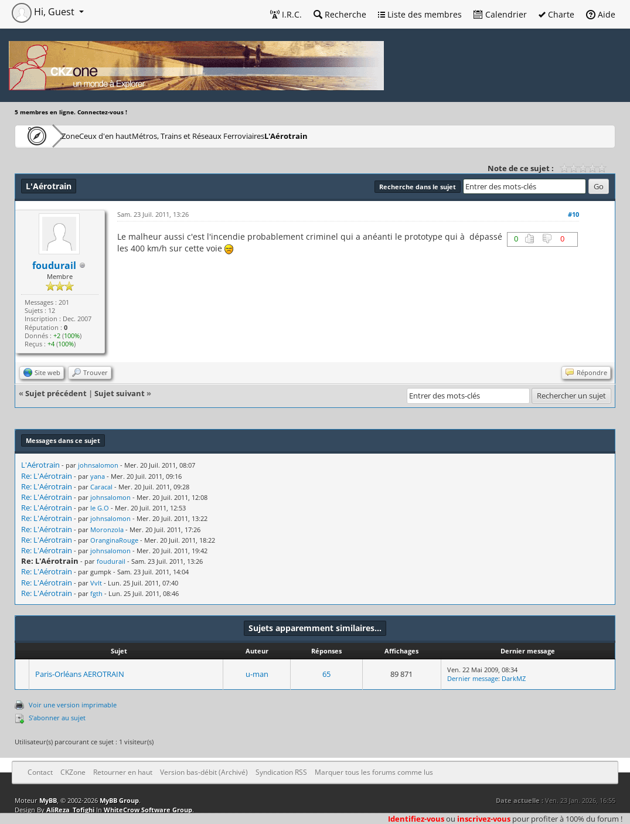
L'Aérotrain (358, 136)
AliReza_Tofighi (70, 809)
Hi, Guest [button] (44, 11)
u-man (257, 674)
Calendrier (500, 14)
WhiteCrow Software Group (148, 809)
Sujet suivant (119, 393)
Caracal (101, 486)
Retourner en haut (122, 772)
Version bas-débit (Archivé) (204, 772)
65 (326, 674)
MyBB (48, 800)
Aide (600, 14)
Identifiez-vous (416, 818)
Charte (556, 14)
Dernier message (472, 678)
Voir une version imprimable (73, 704)
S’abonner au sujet (57, 717)
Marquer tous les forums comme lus (374, 772)
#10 (573, 214)
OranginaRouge (114, 540)
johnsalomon (98, 465)
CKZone (82, 136)
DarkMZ (514, 678)
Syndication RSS (281, 772)
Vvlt (96, 582)
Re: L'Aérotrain (46, 476)
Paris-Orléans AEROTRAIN (79, 674)
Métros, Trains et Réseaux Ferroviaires (253, 136)
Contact (40, 772)
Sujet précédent (56, 393)
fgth (96, 593)
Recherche (340, 14)
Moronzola (107, 529)
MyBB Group (119, 800)
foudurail (54, 265)
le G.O (99, 507)
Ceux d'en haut (142, 136)
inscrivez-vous (483, 818)
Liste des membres (420, 14)
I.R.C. (286, 14)
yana (97, 476)
